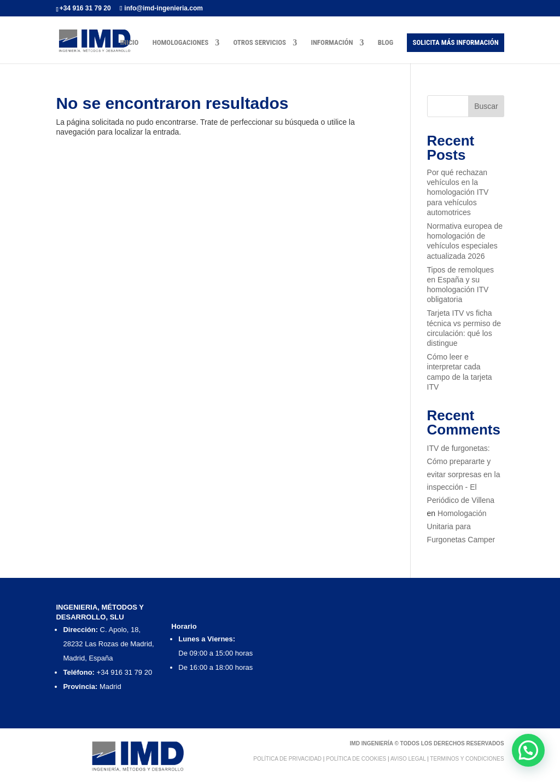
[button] (528, 750)
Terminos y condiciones (467, 759)
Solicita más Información (455, 42)
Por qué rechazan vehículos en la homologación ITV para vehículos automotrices (458, 192)
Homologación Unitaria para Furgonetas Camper (461, 526)
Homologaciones (181, 43)
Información (332, 43)
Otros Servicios (259, 43)
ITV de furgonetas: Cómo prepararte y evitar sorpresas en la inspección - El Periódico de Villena (463, 474)
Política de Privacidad (287, 759)
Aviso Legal (407, 759)
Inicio (129, 43)
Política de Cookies (356, 759)
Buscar (486, 106)
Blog (386, 43)
